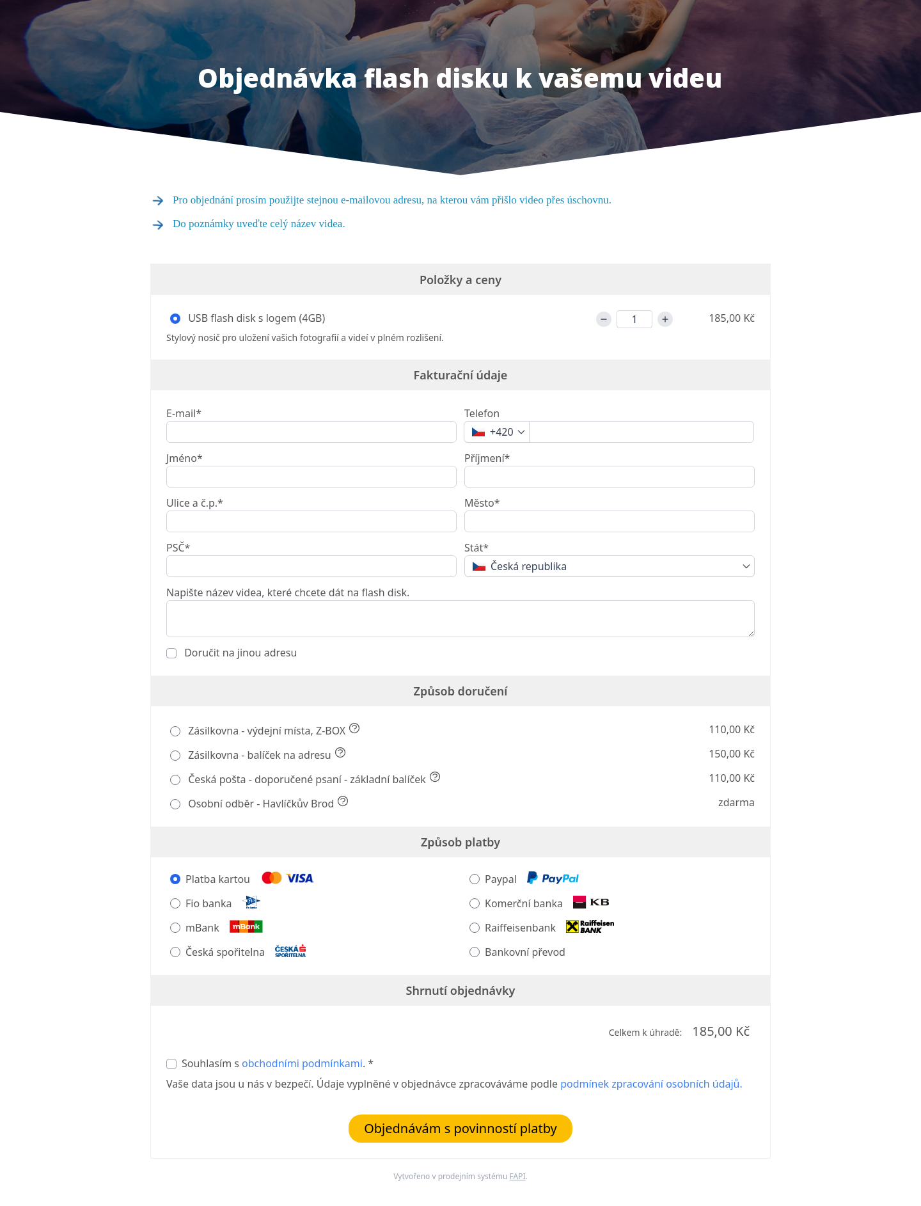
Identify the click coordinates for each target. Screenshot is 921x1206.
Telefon (482, 413)
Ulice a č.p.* (194, 503)
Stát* (476, 548)
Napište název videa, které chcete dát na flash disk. (287, 592)
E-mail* (183, 413)
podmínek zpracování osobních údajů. (651, 1084)
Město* (482, 503)
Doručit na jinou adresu (239, 653)
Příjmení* (487, 458)
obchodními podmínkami (302, 1063)
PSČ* (178, 548)
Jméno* (184, 458)
